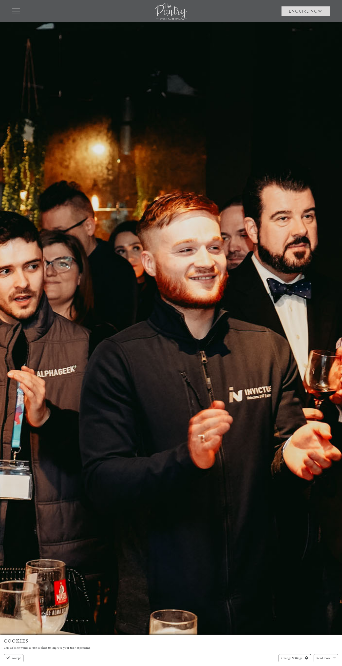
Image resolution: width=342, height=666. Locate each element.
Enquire (305, 11)
